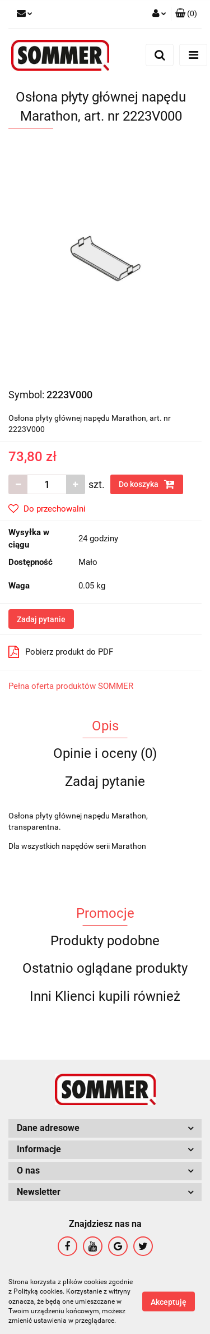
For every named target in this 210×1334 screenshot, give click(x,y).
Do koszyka (147, 484)
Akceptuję (168, 1302)
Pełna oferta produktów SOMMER (70, 686)
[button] (186, 14)
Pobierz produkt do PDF (60, 652)
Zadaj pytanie (41, 619)
